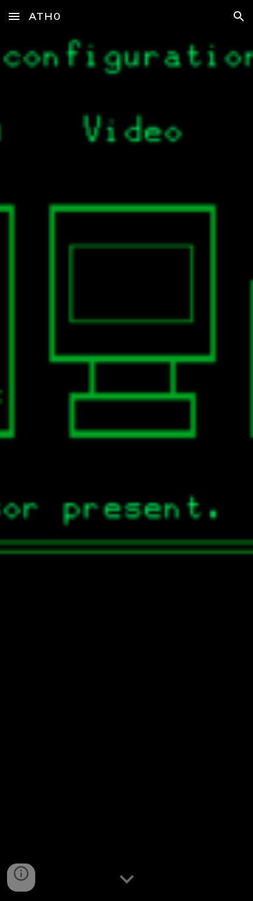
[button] (14, 16)
